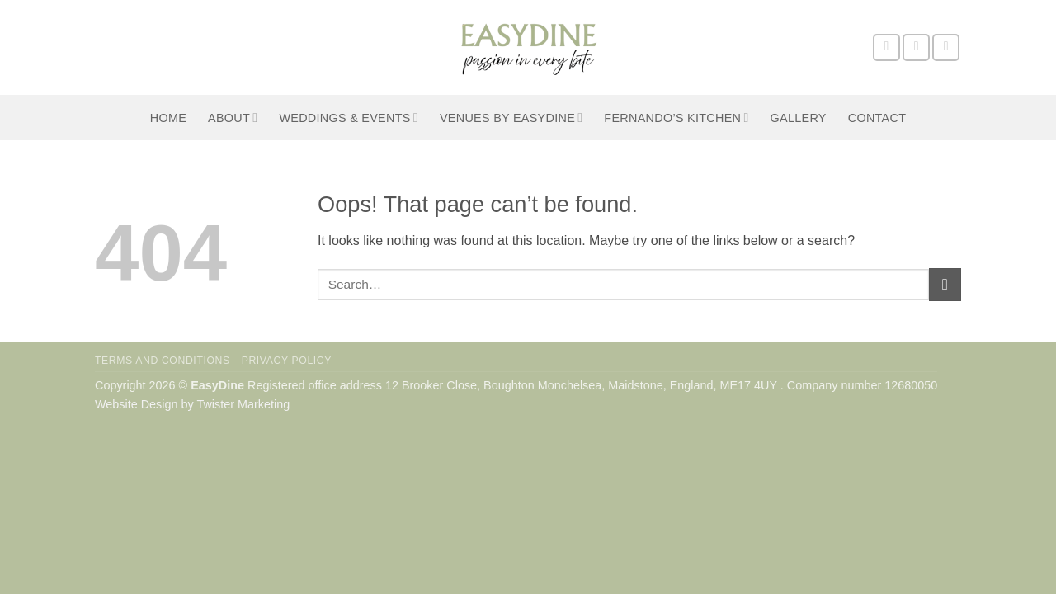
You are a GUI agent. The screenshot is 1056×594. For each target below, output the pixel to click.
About (232, 117)
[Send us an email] (945, 47)
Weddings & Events (348, 117)
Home (168, 118)
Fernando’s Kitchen (676, 117)
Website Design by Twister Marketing (192, 404)
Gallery (799, 118)
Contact (877, 118)
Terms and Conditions (162, 360)
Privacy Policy (287, 360)
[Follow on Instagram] (916, 47)
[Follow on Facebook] (886, 47)
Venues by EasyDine (511, 117)
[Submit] (945, 284)
